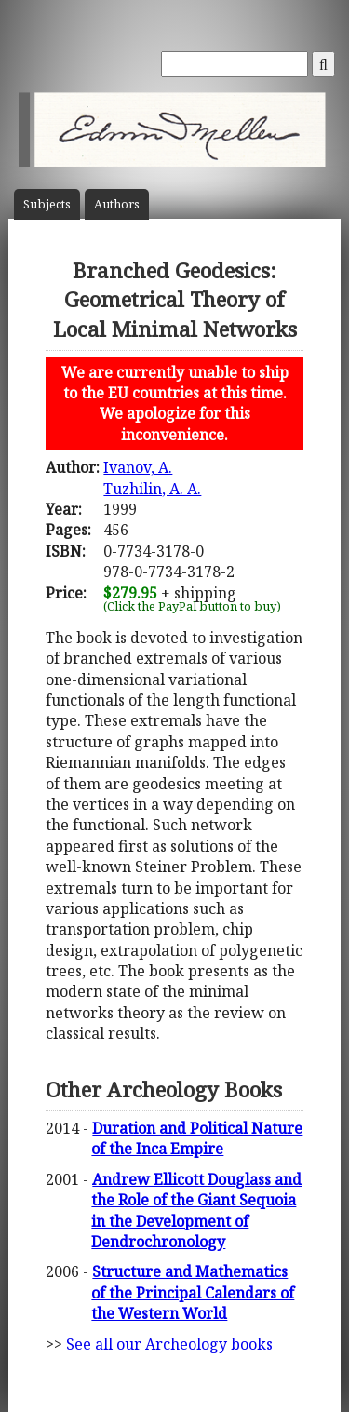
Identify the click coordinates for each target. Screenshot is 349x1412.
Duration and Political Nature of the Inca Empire (196, 1138)
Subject (47, 204)
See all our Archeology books (169, 1344)
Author (117, 204)
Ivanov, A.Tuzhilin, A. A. (152, 477)
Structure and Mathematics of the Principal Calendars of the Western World (192, 1292)
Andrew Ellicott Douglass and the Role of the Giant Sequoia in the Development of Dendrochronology (196, 1210)
